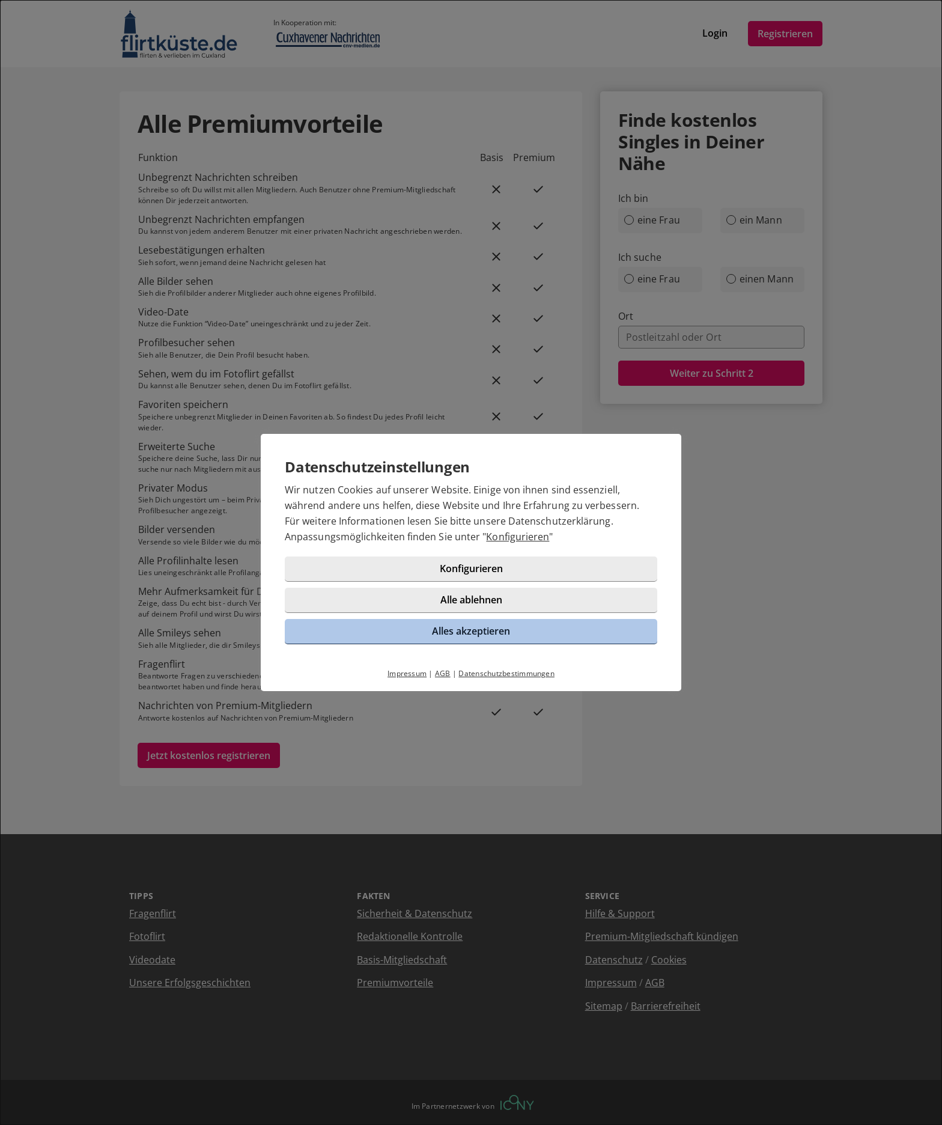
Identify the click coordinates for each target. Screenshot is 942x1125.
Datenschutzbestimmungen (506, 673)
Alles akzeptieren (471, 631)
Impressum (407, 673)
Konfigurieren (517, 536)
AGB (443, 673)
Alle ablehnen (471, 599)
